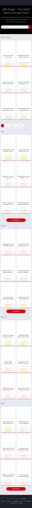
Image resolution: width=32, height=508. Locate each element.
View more (16, 220)
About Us (3, 501)
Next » (20, 125)
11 (15, 125)
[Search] (16, 27)
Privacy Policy (13, 503)
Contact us (9, 501)
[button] (29, 27)
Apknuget (23, 498)
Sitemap (20, 503)
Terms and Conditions (25, 501)
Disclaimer (16, 501)
